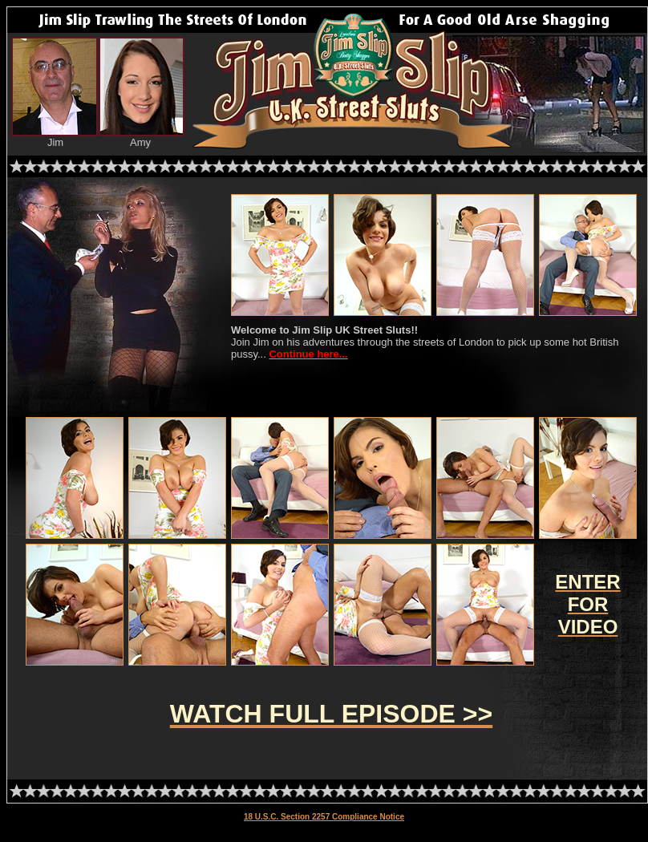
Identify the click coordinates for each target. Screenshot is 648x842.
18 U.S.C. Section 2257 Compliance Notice (324, 816)
